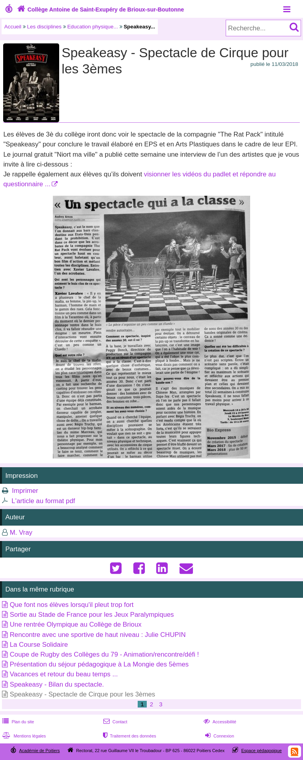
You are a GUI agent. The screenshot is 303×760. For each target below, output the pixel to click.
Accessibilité (219, 721)
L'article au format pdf (43, 501)
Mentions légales (23, 736)
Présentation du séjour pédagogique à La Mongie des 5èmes (99, 664)
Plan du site (17, 721)
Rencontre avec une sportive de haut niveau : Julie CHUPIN (98, 634)
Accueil (12, 27)
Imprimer (25, 490)
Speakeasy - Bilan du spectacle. (57, 684)
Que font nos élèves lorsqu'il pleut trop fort (72, 604)
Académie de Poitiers (39, 750)
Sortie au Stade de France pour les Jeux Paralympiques (92, 614)
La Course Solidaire (39, 644)
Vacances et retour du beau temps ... (64, 674)
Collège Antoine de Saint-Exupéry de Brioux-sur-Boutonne (99, 9)
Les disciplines (44, 27)
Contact (114, 721)
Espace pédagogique (261, 750)
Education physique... (92, 27)
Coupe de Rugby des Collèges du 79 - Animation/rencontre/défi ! (104, 654)
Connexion (219, 736)
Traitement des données (128, 736)
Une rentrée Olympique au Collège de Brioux (76, 624)
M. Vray (21, 532)
